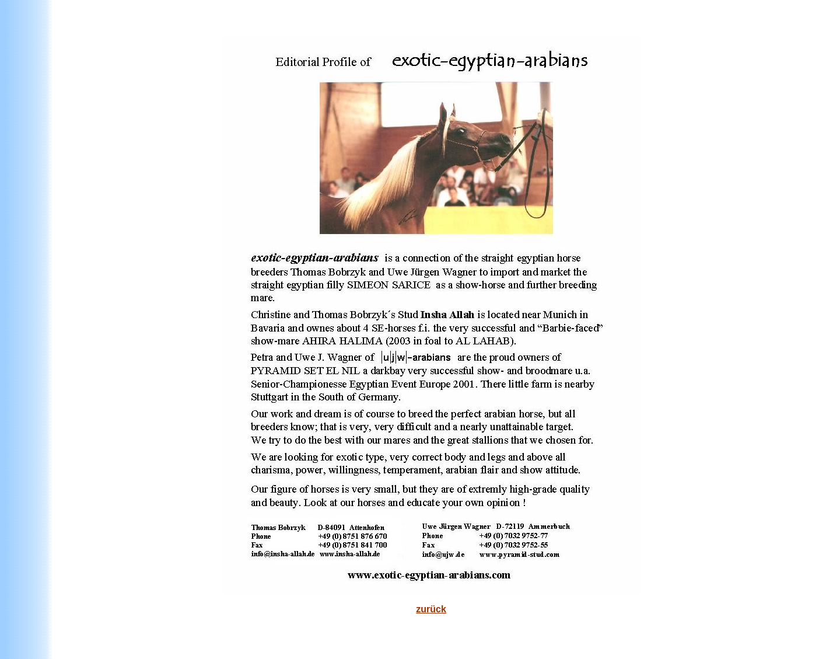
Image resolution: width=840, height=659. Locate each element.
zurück (431, 609)
